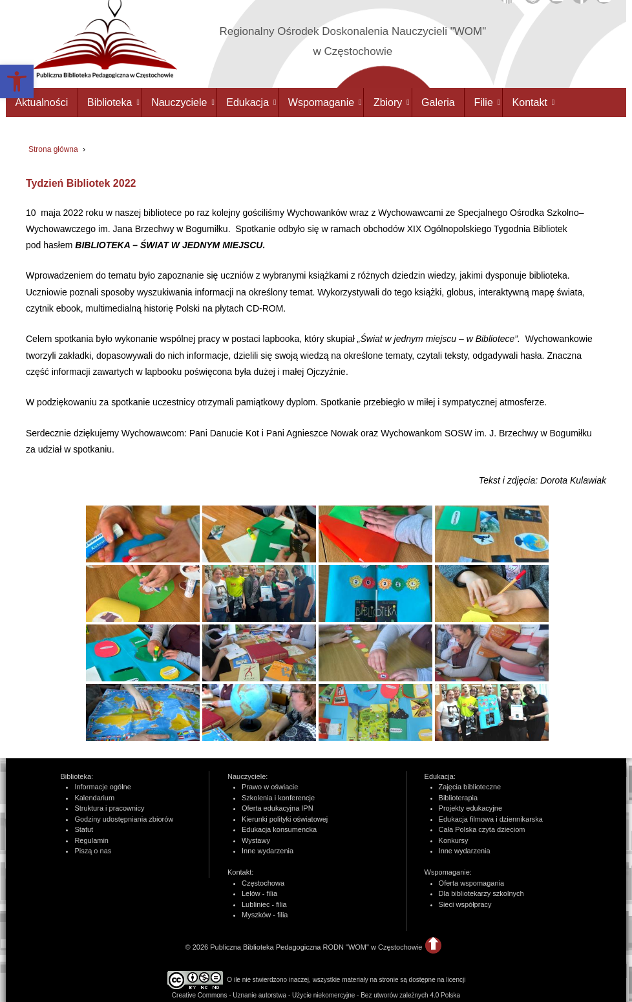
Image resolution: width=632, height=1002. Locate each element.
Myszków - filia (265, 915)
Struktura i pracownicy (109, 808)
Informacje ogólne (102, 787)
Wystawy (256, 840)
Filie (483, 102)
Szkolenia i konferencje (278, 798)
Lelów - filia (259, 893)
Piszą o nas (92, 851)
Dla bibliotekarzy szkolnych (481, 893)
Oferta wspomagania (472, 883)
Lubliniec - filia (264, 904)
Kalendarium (94, 798)
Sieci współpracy (465, 904)
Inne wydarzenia (267, 851)
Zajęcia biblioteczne (470, 787)
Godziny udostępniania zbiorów (123, 819)
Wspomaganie (321, 102)
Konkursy (454, 840)
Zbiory (388, 102)
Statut (83, 829)
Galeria (438, 102)
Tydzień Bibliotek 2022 (81, 183)
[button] (17, 81)
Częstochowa (263, 883)
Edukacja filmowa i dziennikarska (491, 819)
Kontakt (529, 102)
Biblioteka (109, 102)
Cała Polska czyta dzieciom (482, 829)
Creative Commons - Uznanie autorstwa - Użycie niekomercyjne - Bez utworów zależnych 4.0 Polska (316, 995)
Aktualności (41, 102)
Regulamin (91, 840)
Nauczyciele (179, 102)
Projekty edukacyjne (470, 808)
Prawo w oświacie (270, 787)
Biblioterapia (458, 798)
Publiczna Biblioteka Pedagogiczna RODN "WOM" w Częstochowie (315, 947)
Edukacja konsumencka (279, 829)
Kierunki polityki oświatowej (285, 819)
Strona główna (53, 149)
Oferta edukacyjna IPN (277, 808)
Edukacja (247, 102)
